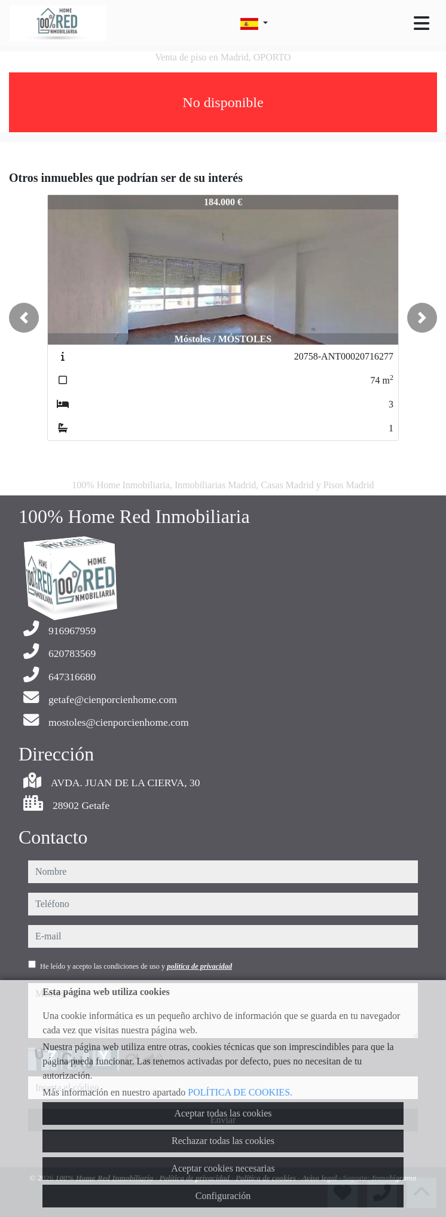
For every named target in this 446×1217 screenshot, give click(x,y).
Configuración (223, 1196)
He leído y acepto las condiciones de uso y (136, 966)
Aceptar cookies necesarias (222, 1168)
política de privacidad (199, 966)
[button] (24, 318)
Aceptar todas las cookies (222, 1113)
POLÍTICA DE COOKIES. (240, 1092)
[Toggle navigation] (421, 23)
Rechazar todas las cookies (223, 1141)
